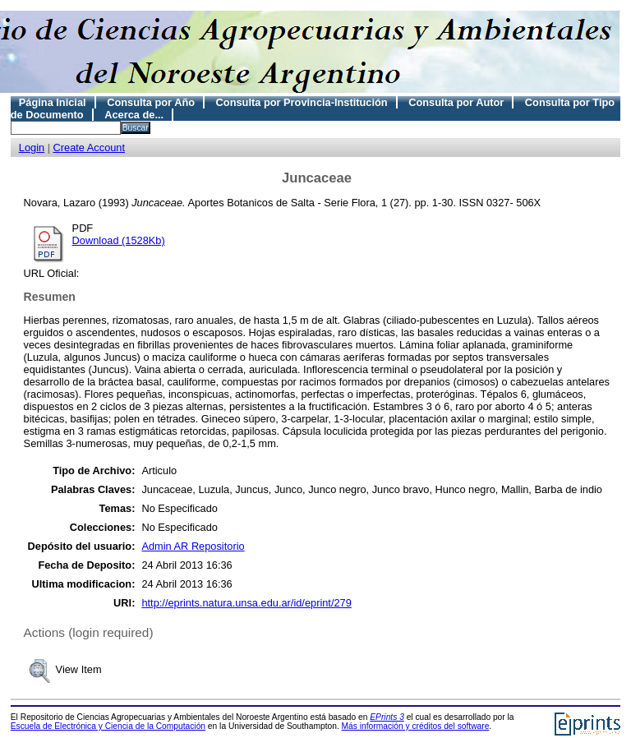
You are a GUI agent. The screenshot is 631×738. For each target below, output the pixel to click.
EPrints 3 (387, 717)
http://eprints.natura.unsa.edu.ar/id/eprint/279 (246, 603)
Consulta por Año (151, 102)
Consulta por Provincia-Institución (302, 102)
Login (31, 147)
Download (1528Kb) (118, 240)
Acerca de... (134, 114)
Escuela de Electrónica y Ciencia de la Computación (108, 726)
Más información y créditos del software (416, 726)
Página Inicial (52, 102)
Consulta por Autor (456, 102)
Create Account (89, 147)
